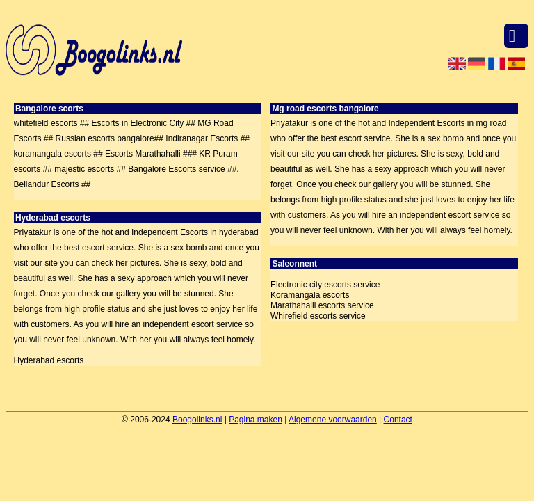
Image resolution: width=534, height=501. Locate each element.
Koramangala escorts (309, 295)
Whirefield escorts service (318, 316)
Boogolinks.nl (197, 419)
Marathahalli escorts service (322, 305)
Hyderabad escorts (49, 360)
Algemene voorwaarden (333, 419)
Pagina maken (255, 419)
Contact (398, 419)
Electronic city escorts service (325, 284)
